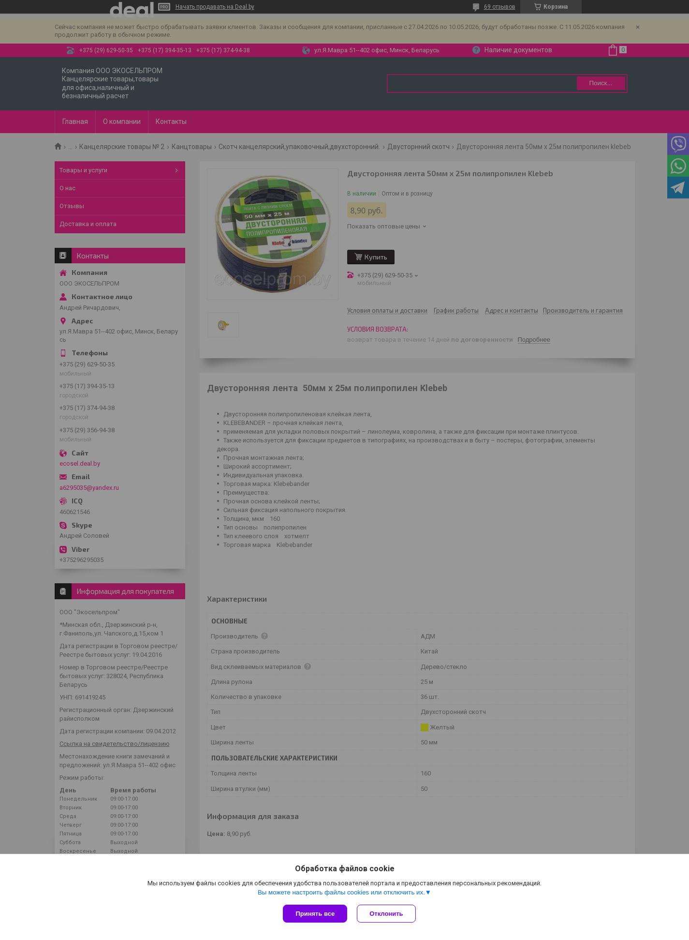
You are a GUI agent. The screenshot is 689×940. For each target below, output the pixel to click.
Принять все (315, 913)
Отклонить (386, 913)
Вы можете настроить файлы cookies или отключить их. (341, 892)
